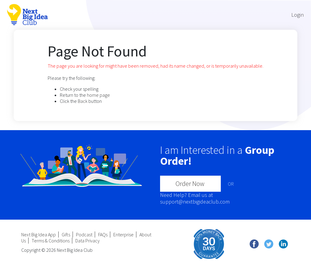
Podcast (84, 234)
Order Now (190, 183)
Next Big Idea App (38, 234)
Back (82, 101)
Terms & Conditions (51, 241)
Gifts (66, 234)
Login (297, 14)
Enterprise (123, 234)
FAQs (103, 234)
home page (98, 95)
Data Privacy (87, 241)
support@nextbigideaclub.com (195, 201)
